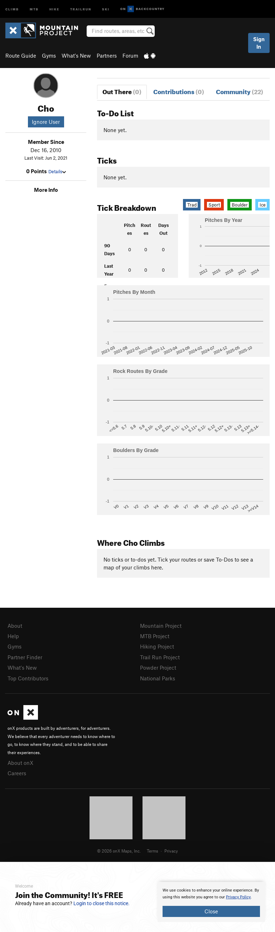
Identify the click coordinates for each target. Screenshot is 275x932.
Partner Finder (25, 657)
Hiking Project (157, 646)
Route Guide (20, 55)
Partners (107, 55)
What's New (76, 55)
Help (13, 636)
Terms (152, 850)
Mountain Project (161, 625)
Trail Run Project (160, 657)
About (15, 625)
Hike (54, 8)
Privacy (171, 850)
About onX (20, 762)
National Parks (157, 678)
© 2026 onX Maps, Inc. (119, 850)
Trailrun (80, 8)
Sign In (259, 43)
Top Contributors (28, 678)
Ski (106, 8)
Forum (130, 55)
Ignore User (46, 121)
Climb (12, 8)
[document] (211, 902)
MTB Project (154, 636)
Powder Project (158, 667)
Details (57, 171)
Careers (17, 773)
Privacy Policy (238, 897)
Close (211, 911)
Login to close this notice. (101, 903)
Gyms (49, 55)
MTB (34, 8)
